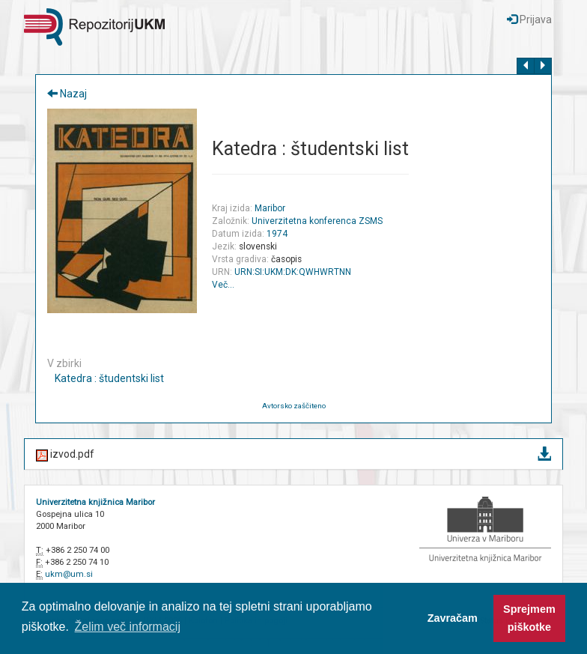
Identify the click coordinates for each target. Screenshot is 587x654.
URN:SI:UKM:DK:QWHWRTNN (292, 272)
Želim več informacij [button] (127, 626)
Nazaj (67, 94)
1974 (277, 233)
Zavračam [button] (453, 618)
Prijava (529, 19)
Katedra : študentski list (109, 378)
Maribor (270, 208)
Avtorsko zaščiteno (294, 406)
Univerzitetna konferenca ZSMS (317, 221)
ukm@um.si (69, 574)
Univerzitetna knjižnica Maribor (95, 502)
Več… (223, 284)
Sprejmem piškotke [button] (529, 618)
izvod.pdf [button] (293, 455)
